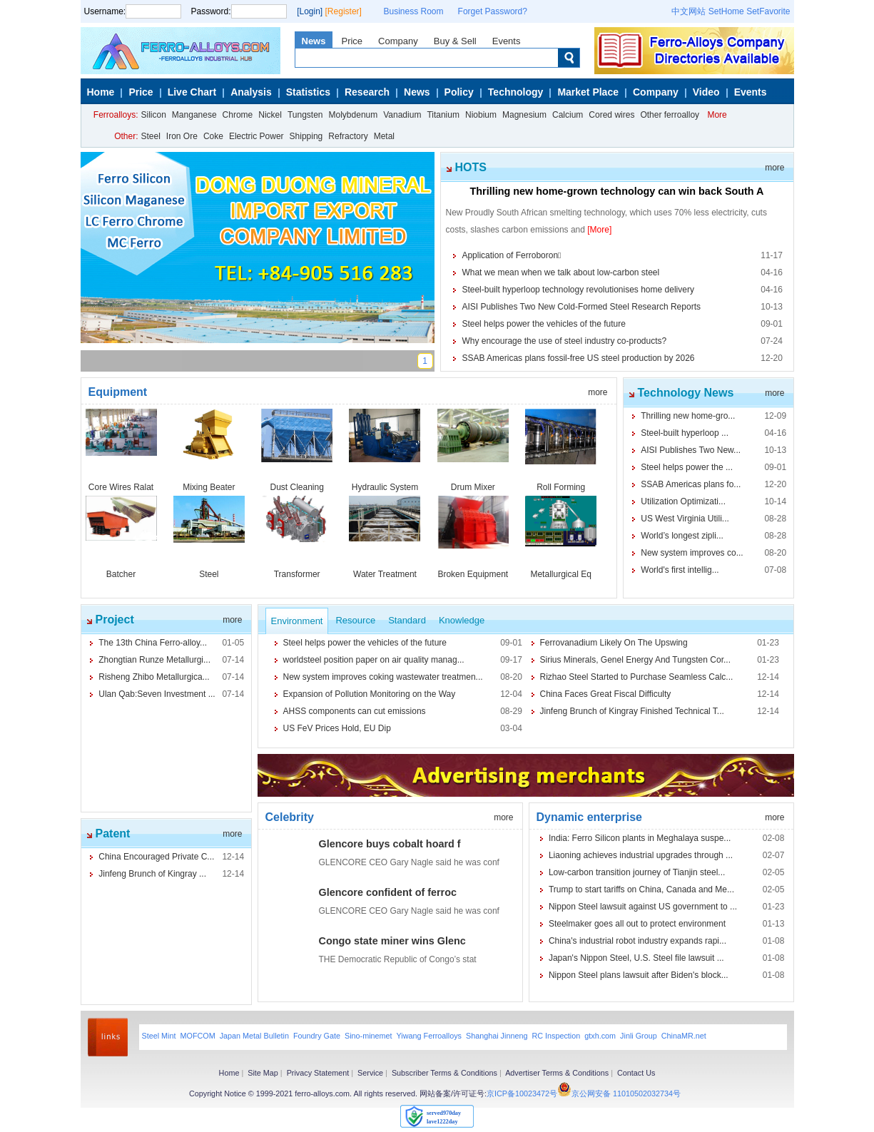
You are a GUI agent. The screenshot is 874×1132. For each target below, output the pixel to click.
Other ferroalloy (669, 115)
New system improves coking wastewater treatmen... (383, 677)
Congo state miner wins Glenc (392, 941)
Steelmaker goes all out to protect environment (637, 924)
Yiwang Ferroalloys (429, 1035)
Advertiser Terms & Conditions (557, 1073)
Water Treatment (385, 574)
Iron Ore (182, 136)
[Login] (309, 11)
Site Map (263, 1073)
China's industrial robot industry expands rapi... (637, 941)
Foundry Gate (316, 1035)
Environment (297, 621)
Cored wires (611, 115)
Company (398, 41)
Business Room (414, 11)
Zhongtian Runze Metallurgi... (154, 660)
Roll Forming (561, 487)
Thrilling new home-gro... (688, 416)
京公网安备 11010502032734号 (626, 1093)
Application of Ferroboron (511, 255)
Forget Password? (492, 11)
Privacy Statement (318, 1073)
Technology (516, 92)
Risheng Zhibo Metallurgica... (153, 677)
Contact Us (636, 1073)
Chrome (238, 115)
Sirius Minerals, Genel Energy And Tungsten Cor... (635, 660)
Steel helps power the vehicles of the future (543, 324)
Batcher (121, 574)
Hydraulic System (385, 487)
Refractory (347, 136)
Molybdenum (353, 115)
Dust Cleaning (296, 487)
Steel (151, 136)
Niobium (481, 115)
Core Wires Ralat (120, 487)
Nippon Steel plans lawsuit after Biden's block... (638, 975)
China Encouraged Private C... (156, 857)
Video (706, 92)
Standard (407, 620)
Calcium (567, 115)
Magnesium (524, 115)
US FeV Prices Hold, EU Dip (337, 728)
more (774, 168)
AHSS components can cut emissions (354, 711)
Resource (355, 620)
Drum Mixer (473, 487)
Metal (384, 136)
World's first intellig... (679, 570)
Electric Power (256, 136)
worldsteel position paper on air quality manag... (373, 660)
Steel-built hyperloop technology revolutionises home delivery (578, 290)
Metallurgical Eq (560, 574)
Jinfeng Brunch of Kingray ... (152, 874)
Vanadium (402, 115)
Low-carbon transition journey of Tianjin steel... (637, 872)
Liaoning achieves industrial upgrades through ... (641, 855)
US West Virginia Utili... (685, 519)
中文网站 (688, 11)
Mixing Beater (209, 487)
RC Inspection (556, 1035)
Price (351, 41)
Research (367, 92)
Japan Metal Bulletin (254, 1035)
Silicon (153, 115)
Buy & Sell (455, 41)
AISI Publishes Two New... (691, 450)
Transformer (297, 574)
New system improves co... (692, 553)
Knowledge (461, 620)
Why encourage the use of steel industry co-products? (564, 341)
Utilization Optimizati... (683, 501)
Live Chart (192, 92)
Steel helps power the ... (687, 467)
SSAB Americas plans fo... (691, 484)
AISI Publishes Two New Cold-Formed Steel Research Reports (581, 307)
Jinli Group (638, 1035)
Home (101, 92)
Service (370, 1073)
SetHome (726, 11)
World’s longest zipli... (682, 536)
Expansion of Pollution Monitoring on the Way (369, 694)
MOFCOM (198, 1035)
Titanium (443, 115)
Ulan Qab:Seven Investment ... (156, 694)
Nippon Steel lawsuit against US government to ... (643, 907)
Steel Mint (159, 1035)
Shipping (306, 136)
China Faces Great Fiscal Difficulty (605, 694)
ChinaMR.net (683, 1035)
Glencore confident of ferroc (388, 892)
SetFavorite (768, 11)
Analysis (251, 92)
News (314, 41)
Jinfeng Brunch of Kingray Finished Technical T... (632, 711)
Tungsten (305, 115)
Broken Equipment (472, 574)
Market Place (588, 92)
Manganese (194, 115)
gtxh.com (600, 1035)
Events (506, 41)
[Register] (343, 11)
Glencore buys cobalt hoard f (390, 844)
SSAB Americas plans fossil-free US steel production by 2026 (578, 358)
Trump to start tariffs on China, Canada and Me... (641, 889)
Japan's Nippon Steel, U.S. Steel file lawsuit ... (636, 958)
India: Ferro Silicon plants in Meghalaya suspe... (640, 838)
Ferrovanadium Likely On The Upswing (614, 643)
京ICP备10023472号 (522, 1093)
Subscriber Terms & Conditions (444, 1073)
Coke (213, 136)
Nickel (270, 115)
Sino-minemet (368, 1035)
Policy (459, 92)
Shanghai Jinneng (496, 1035)
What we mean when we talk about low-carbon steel (560, 272)
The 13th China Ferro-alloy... (152, 643)
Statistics (308, 92)
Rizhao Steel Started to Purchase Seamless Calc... (636, 677)
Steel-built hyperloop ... (684, 433)
